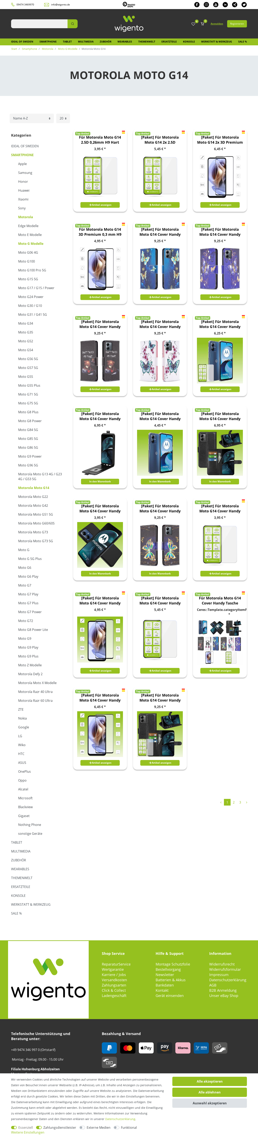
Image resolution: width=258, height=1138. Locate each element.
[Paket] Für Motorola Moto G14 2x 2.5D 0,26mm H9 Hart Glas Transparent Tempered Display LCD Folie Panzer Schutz (160, 140)
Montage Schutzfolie (173, 964)
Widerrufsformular (225, 969)
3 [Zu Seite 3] (240, 802)
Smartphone (48, 41)
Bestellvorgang (168, 969)
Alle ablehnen (210, 1092)
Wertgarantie (113, 969)
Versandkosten (114, 979)
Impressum (219, 974)
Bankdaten (165, 985)
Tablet (67, 41)
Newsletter (165, 974)
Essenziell (25, 1127)
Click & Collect (114, 990)
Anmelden (217, 23)
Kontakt (162, 990)
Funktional (129, 1127)
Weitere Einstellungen (27, 1132)
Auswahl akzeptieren (210, 1103)
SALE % (242, 41)
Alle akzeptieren (210, 1081)
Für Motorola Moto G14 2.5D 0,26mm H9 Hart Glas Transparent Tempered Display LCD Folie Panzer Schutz (100, 140)
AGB (212, 985)
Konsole (189, 41)
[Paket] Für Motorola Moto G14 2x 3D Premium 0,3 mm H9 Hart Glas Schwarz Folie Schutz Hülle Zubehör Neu (220, 140)
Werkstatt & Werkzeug (216, 41)
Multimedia (86, 41)
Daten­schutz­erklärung (120, 1119)
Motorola (47, 49)
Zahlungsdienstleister (59, 1127)
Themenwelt (146, 41)
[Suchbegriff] (39, 23)
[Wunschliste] (193, 24)
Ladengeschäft (114, 995)
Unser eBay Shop (223, 995)
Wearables (125, 41)
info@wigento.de (60, 4)
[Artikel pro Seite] (63, 118)
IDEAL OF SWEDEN (22, 41)
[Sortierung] (32, 118)
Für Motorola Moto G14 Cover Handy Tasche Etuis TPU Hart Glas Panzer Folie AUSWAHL (220, 601)
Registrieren (237, 23)
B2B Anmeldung (223, 990)
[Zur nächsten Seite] (246, 802)
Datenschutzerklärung (227, 979)
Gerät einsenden (170, 995)
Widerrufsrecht (222, 964)
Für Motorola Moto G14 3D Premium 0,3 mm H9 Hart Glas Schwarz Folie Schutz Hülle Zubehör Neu (100, 232)
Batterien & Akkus (171, 979)
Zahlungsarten (114, 985)
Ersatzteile (169, 41)
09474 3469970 (25, 4)
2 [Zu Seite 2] (234, 802)
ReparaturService (116, 964)
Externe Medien (98, 1127)
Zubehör (105, 41)
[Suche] (73, 23)
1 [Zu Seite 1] (227, 802)
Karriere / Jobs (114, 974)
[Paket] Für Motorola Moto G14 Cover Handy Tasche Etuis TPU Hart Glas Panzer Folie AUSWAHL (160, 232)
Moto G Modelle (67, 49)
